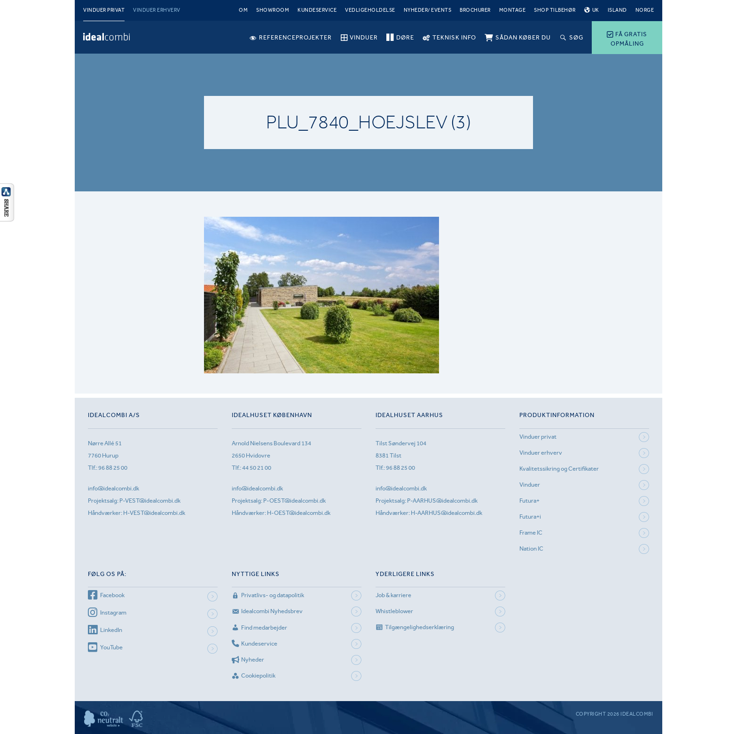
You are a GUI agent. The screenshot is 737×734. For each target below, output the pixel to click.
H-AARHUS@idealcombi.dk (446, 512)
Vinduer (529, 484)
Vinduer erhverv (156, 10)
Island (617, 10)
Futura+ (529, 500)
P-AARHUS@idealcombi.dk (442, 500)
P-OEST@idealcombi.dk (294, 500)
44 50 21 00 (256, 467)
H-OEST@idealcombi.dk (298, 512)
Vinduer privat (104, 10)
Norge (644, 10)
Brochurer (475, 10)
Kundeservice (317, 10)
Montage (512, 10)
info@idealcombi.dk (113, 488)
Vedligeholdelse (370, 10)
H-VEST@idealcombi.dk (154, 512)
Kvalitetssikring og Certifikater (559, 468)
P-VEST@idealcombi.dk (149, 500)
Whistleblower (394, 611)
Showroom (272, 10)
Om (243, 10)
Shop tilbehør (555, 10)
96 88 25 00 (112, 467)
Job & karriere (393, 595)
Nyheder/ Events (428, 10)
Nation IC (531, 548)
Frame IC (530, 532)
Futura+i (530, 516)
